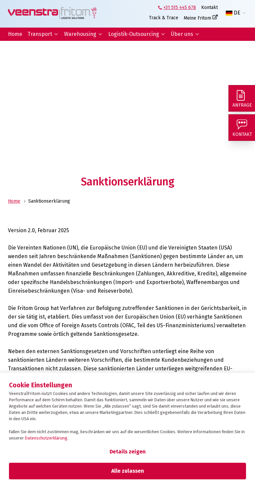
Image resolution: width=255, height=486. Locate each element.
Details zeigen (128, 451)
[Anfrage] (241, 98)
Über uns (182, 34)
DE (233, 13)
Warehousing (80, 34)
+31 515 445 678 (179, 7)
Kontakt (209, 7)
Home (15, 34)
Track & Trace (163, 18)
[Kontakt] (241, 127)
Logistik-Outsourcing (133, 34)
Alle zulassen (127, 471)
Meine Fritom (197, 18)
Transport (40, 34)
